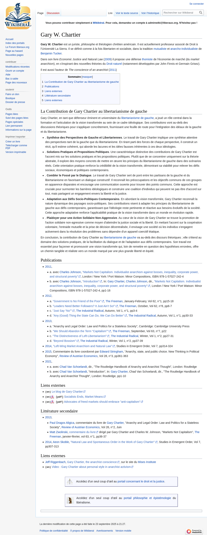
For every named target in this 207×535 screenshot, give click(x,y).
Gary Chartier (116, 281)
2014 (48, 346)
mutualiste (160, 48)
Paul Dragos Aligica (62, 422)
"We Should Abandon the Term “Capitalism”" (80, 331)
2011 (113, 69)
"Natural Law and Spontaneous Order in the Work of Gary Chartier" (113, 441)
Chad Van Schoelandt (73, 366)
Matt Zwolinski (59, 431)
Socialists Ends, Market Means (83, 396)
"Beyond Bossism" (64, 340)
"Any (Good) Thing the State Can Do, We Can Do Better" (88, 315)
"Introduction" (90, 281)
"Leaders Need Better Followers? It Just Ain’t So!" (84, 306)
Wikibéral (98, 22)
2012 (48, 295)
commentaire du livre (82, 431)
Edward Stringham (111, 351)
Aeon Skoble (61, 441)
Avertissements (104, 530)
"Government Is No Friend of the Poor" (77, 301)
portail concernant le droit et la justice (141, 480)
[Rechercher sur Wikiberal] (183, 12)
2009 (108, 59)
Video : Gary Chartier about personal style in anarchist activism (91, 466)
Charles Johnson (70, 272)
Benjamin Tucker (51, 53)
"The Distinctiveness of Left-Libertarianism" (80, 336)
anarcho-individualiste (184, 48)
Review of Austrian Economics (79, 356)
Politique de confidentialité (54, 530)
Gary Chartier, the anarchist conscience (92, 461)
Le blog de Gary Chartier (67, 391)
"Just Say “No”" (62, 310)
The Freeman (114, 301)
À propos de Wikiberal (82, 530)
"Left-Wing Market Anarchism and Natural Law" (82, 346)
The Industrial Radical (90, 310)
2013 (48, 321)
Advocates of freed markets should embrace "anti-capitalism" (102, 401)
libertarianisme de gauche (137, 118)
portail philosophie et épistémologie (147, 497)
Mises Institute (147, 461)
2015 (48, 351)
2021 (48, 361)
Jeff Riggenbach (55, 461)
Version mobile (123, 530)
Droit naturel (114, 63)
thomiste (147, 59)
